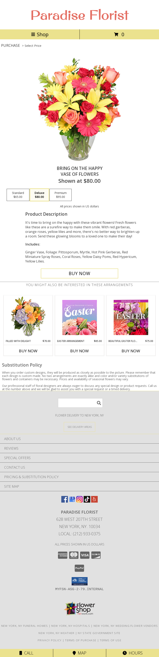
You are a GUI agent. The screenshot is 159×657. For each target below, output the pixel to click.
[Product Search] (80, 403)
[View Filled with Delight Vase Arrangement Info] (28, 317)
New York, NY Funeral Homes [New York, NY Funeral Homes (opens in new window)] (24, 626)
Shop (39, 34)
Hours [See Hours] (133, 653)
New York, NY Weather (56, 633)
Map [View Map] (79, 653)
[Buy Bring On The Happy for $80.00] (79, 273)
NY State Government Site (99, 633)
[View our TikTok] (87, 501)
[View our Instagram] (79, 501)
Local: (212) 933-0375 (79, 534)
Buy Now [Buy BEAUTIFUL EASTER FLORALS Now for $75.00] (131, 351)
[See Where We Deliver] (79, 427)
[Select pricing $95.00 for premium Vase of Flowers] (60, 195)
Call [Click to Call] (26, 653)
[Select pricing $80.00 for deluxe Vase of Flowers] (39, 195)
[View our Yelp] (94, 501)
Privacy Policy (49, 640)
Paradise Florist (79, 14)
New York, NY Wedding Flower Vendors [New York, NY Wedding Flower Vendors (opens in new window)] (126, 626)
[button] (80, 581)
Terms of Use (110, 640)
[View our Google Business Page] (72, 501)
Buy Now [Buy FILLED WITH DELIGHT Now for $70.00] (28, 351)
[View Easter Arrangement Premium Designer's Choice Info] (79, 317)
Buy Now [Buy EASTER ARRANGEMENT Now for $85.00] (79, 351)
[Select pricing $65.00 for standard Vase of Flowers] (18, 195)
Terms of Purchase (80, 640)
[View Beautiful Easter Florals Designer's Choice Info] (131, 317)
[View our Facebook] (64, 501)
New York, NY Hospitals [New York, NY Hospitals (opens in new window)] (70, 626)
